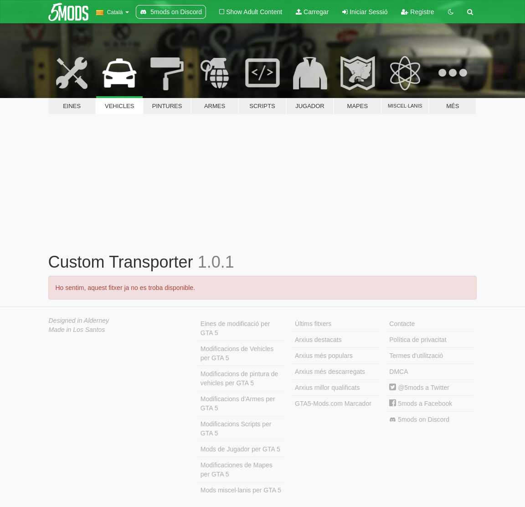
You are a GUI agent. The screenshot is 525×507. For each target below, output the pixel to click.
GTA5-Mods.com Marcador (333, 403)
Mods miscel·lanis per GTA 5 (241, 490)
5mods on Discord (419, 420)
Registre (417, 12)
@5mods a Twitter (419, 387)
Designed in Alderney (79, 320)
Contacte (402, 323)
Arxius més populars (324, 355)
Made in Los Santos (77, 329)
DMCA (398, 371)
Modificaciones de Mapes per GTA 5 (237, 469)
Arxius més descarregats (330, 371)
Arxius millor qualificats (327, 387)
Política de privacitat (417, 339)
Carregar (312, 12)
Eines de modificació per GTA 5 (235, 328)
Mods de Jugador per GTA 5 (240, 449)
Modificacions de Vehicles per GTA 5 (237, 353)
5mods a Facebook (420, 403)
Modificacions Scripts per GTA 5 (236, 428)
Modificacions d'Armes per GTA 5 (238, 403)
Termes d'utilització (416, 355)
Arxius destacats (318, 339)
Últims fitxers (313, 323)
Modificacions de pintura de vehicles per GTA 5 (239, 378)
